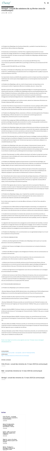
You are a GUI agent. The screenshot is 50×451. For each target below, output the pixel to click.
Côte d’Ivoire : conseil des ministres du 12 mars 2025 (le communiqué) (24, 364)
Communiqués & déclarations (7, 6)
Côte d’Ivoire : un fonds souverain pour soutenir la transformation (10, 418)
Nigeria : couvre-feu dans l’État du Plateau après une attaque (10, 440)
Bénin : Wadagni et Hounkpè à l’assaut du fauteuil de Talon (9, 448)
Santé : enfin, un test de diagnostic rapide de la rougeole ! (9, 433)
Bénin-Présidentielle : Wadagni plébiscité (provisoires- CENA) (9, 425)
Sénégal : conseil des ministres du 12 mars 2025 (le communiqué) (22, 378)
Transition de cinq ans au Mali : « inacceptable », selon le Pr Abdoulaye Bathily (18, 352)
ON (6, 12)
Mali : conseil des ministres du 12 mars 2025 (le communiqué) (21, 371)
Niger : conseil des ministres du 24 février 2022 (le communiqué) (15, 355)
